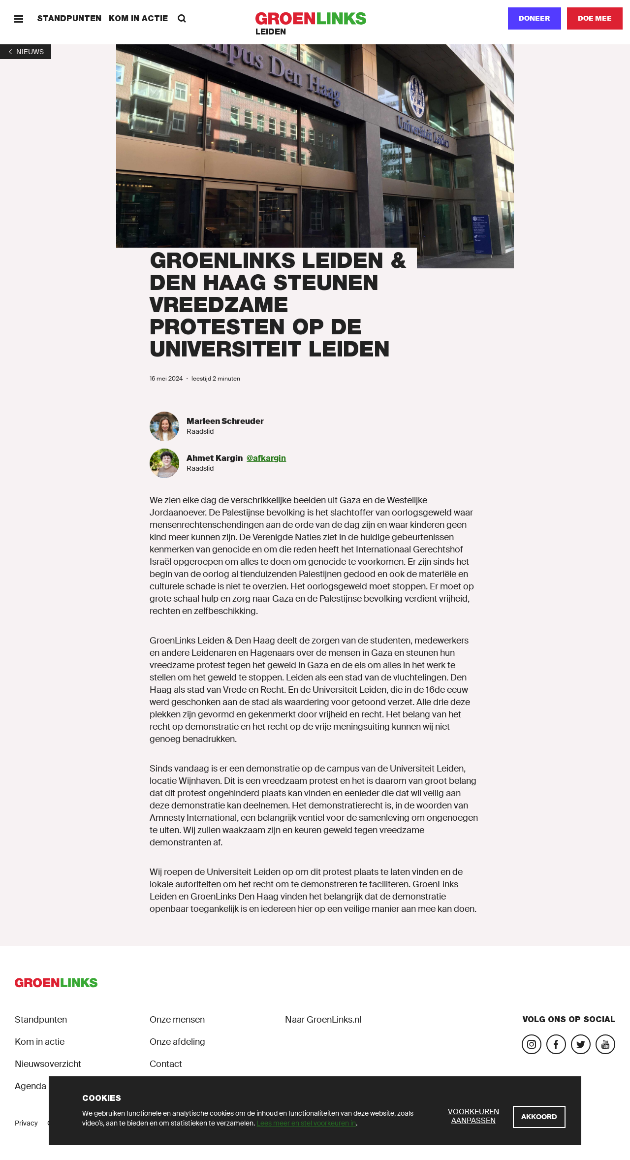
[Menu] (18, 18)
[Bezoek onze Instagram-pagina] (531, 1044)
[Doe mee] (595, 18)
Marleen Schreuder (225, 421)
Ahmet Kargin (215, 458)
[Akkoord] (539, 1117)
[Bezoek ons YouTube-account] (605, 1044)
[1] (25, 51)
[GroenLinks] (315, 18)
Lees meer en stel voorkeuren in (306, 1123)
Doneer (534, 18)
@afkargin (266, 458)
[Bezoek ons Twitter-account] (581, 1044)
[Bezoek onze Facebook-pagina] (556, 1044)
